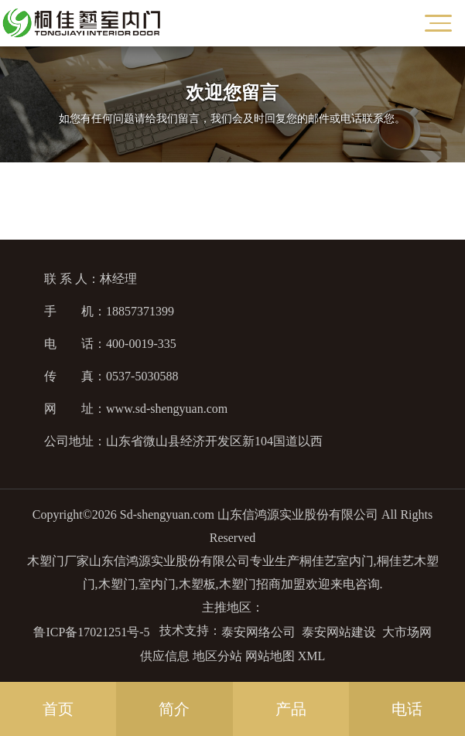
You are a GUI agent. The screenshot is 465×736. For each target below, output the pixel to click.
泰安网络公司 (258, 632)
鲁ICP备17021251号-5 (91, 632)
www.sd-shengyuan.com (166, 408)
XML (312, 656)
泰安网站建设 (339, 632)
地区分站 (217, 656)
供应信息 (165, 656)
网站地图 (270, 656)
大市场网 (407, 632)
